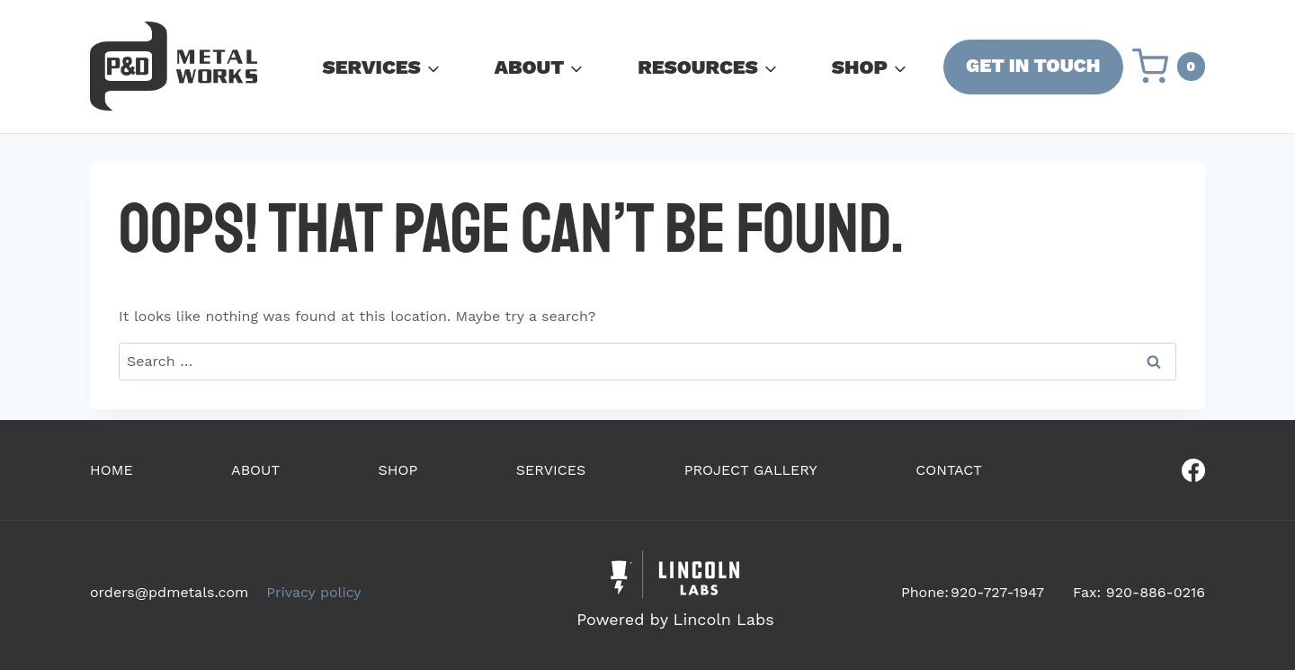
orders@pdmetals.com (169, 592)
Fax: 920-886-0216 (1139, 592)
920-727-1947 (997, 592)
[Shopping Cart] (1169, 67)
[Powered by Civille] (674, 592)
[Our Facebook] (1136, 470)
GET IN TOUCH (1033, 65)
